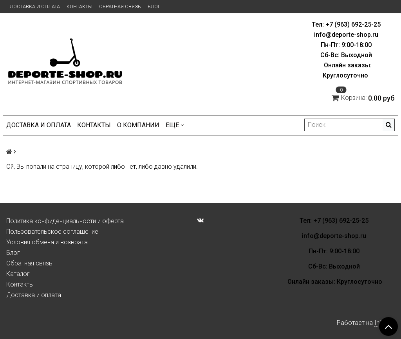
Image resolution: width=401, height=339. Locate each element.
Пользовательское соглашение (52, 231)
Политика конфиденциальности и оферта (65, 221)
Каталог (18, 274)
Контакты (79, 6)
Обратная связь (120, 6)
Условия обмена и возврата (47, 242)
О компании (138, 125)
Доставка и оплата (35, 6)
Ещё (175, 125)
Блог (154, 6)
